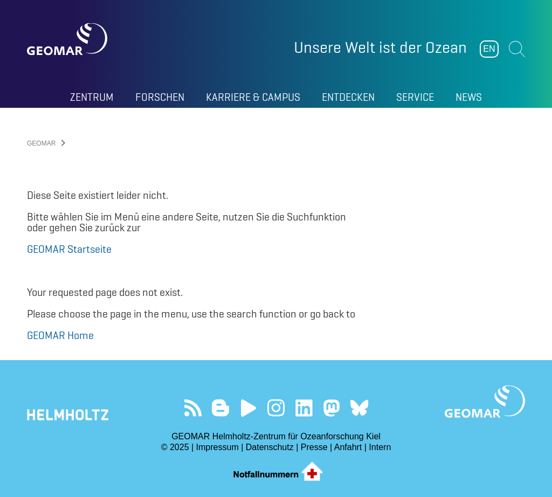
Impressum (217, 447)
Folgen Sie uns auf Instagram (276, 407)
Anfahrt (348, 447)
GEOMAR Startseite (69, 249)
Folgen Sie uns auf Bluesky (359, 407)
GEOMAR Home (60, 335)
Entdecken (348, 97)
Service (415, 97)
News (469, 97)
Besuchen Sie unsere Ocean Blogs (220, 407)
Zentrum (92, 97)
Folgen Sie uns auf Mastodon (331, 407)
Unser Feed (192, 407)
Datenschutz (270, 447)
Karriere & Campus (253, 97)
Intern (380, 447)
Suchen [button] (517, 49)
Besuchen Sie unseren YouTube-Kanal (248, 407)
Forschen (159, 97)
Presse (314, 447)
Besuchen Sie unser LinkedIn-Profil (303, 407)
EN (489, 48)
